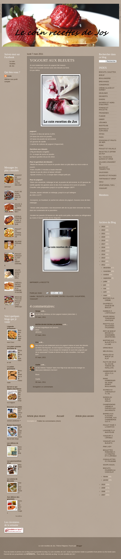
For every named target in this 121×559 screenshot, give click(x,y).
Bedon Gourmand (14, 425)
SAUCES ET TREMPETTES (104, 168)
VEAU (101, 182)
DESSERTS (103, 96)
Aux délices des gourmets (13, 498)
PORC (101, 145)
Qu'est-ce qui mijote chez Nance (14, 388)
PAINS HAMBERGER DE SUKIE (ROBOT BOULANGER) (109, 382)
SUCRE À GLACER (66, 296)
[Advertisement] (60, 403)
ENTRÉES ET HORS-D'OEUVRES (107, 103)
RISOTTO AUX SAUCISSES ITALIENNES (108, 326)
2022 (103, 230)
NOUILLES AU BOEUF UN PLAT (108, 357)
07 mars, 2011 (40, 317)
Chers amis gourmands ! (20, 488)
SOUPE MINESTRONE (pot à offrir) (18, 274)
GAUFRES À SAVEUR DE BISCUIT (108, 305)
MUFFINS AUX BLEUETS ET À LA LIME (109, 342)
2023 (103, 226)
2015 (103, 251)
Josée (9, 76)
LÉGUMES (103, 122)
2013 (103, 258)
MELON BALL (108, 351)
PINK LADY (107, 447)
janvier (106, 480)
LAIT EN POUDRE (51, 296)
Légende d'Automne (11, 327)
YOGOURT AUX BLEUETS (109, 442)
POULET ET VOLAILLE (107, 149)
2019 (103, 240)
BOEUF (101, 75)
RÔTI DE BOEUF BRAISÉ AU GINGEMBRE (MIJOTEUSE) (109, 334)
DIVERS (102, 99)
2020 (103, 237)
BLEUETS (40, 296)
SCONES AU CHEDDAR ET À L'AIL (109, 392)
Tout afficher (19, 516)
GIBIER (101, 119)
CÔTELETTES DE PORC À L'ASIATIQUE (18, 220)
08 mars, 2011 (40, 382)
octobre (106, 274)
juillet (105, 281)
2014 (103, 254)
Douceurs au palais (14, 407)
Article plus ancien (84, 416)
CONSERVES (104, 85)
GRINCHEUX (108, 348)
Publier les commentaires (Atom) (49, 421)
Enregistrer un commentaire (43, 387)
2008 (103, 491)
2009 (103, 488)
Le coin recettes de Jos (12, 63)
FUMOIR (102, 116)
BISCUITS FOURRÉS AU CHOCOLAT (109, 470)
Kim (36, 342)
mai (104, 288)
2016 (103, 247)
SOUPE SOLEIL (109, 465)
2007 (103, 495)
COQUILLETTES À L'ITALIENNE (109, 460)
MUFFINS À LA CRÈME (108, 299)
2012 (103, 261)
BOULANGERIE (105, 78)
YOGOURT (34, 299)
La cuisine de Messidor (12, 480)
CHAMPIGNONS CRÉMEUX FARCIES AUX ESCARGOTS (109, 407)
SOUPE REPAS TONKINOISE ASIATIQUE (109, 318)
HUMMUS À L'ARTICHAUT (109, 312)
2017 (103, 244)
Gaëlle (37, 365)
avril (105, 292)
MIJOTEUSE (103, 126)
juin (104, 285)
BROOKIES (20, 467)
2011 (103, 265)
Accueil (60, 416)
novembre (107, 271)
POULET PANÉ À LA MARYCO (109, 426)
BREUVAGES (104, 82)
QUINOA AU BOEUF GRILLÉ (107, 399)
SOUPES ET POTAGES (107, 175)
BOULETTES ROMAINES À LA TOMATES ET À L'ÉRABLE (109, 453)
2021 (103, 233)
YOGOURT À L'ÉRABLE (108, 437)
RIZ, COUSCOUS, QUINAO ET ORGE (106, 158)
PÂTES (101, 134)
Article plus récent (36, 416)
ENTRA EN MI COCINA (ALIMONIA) (48, 324)
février (105, 476)
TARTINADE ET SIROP (107, 179)
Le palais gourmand (11, 368)
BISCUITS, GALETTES (107, 72)
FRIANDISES (104, 113)
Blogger (79, 546)
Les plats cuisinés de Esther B (14, 347)
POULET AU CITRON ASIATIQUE (18, 233)
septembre (107, 278)
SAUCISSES (103, 172)
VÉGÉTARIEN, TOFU (107, 185)
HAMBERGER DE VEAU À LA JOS (109, 373)
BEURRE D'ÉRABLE (18, 243)
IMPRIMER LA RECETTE (39, 282)
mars (105, 295)
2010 (103, 484)
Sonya (37, 311)
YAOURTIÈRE (79, 296)
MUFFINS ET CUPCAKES (104, 130)
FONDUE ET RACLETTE (103, 109)
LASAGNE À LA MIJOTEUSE (109, 431)
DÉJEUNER (103, 93)
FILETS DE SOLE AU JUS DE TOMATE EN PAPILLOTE (109, 365)
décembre (107, 268)
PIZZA (101, 137)
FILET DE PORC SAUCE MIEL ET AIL (18, 195)
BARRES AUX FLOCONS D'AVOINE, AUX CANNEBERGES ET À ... (109, 417)
